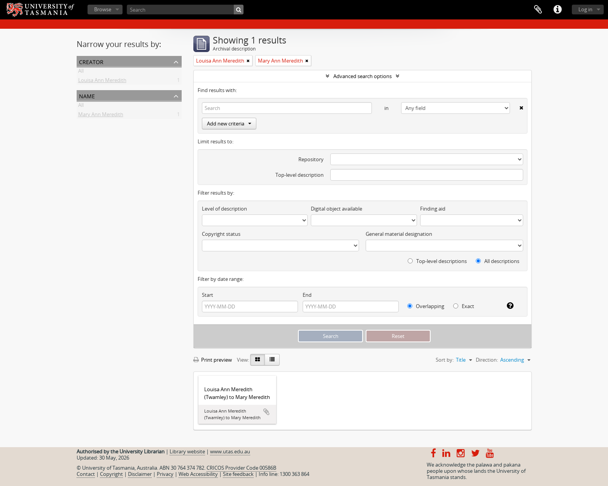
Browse (102, 9)
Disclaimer (140, 473)
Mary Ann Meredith (100, 115)
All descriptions (497, 261)
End (307, 294)
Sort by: (445, 359)
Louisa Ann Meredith (102, 81)
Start (207, 294)
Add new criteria (229, 123)
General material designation (399, 233)
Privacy (165, 473)
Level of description (224, 208)
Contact (86, 473)
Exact (463, 306)
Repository (311, 159)
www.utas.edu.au (230, 451)
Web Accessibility (198, 473)
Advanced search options (362, 76)
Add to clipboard (266, 412)
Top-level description (299, 174)
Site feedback (238, 473)
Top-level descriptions (437, 261)
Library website (187, 451)
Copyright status (221, 233)
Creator (91, 61)
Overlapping (425, 306)
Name (87, 95)
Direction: (487, 359)
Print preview (212, 359)
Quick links (557, 9)
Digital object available (336, 208)
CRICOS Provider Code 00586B (241, 467)
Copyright (111, 473)
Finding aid (432, 208)
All (81, 72)
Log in (585, 9)
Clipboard (538, 9)
